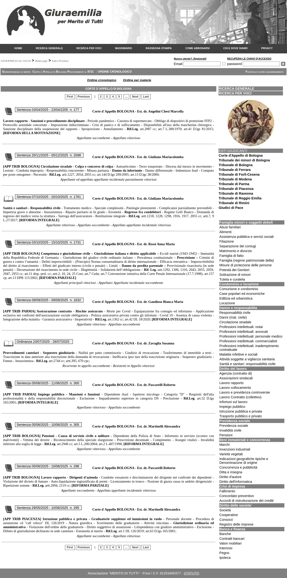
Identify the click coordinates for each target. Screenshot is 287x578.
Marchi (224, 444)
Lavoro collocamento (235, 388)
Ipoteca (225, 557)
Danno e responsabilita (238, 308)
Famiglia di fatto (231, 256)
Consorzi (226, 520)
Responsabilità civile (234, 313)
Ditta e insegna (230, 472)
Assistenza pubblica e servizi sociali (246, 237)
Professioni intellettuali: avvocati (243, 332)
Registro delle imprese (236, 524)
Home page (41, 61)
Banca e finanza (232, 529)
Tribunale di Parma (234, 184)
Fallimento (227, 491)
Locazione (227, 303)
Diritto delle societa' (235, 505)
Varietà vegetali (231, 454)
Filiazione (226, 241)
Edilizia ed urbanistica (235, 298)
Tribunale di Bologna (235, 165)
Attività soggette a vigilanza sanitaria (247, 359)
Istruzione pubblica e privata (240, 411)
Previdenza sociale (234, 421)
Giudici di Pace (231, 208)
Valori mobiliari (230, 543)
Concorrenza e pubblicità (238, 467)
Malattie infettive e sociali (238, 354)
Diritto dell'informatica (235, 482)
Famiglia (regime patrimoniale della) (246, 260)
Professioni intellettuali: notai (241, 327)
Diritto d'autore (230, 477)
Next (135, 97)
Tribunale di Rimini (234, 203)
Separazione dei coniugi (237, 246)
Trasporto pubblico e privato (240, 416)
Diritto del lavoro (233, 369)
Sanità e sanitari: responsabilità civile (247, 364)
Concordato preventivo (236, 496)
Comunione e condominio (238, 289)
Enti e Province (60, 61)
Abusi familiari (230, 227)
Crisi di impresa (232, 486)
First (70, 97)
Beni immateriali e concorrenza (244, 440)
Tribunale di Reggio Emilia (240, 198)
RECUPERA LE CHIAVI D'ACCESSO (249, 58)
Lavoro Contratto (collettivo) (240, 397)
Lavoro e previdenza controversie (244, 392)
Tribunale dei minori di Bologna (244, 160)
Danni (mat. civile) (233, 317)
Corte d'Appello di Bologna (241, 155)
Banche (225, 534)
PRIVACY (267, 48)
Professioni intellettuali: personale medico (250, 336)
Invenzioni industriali (234, 449)
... (126, 97)
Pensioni (226, 435)
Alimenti (225, 232)
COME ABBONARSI (197, 48)
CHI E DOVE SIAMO (235, 48)
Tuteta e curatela (232, 279)
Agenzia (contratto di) (235, 373)
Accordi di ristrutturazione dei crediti (246, 501)
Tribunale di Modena (235, 179)
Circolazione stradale (235, 322)
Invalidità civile (230, 430)
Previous (84, 97)
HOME (18, 48)
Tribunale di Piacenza (236, 189)
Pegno (224, 553)
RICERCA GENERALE (49, 48)
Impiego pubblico (232, 407)
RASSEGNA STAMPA (159, 48)
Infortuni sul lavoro (233, 402)
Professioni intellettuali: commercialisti (248, 341)
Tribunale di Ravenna (236, 193)
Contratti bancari (232, 538)
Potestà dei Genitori (234, 270)
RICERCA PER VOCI (88, 48)
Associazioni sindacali (236, 378)
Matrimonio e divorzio (235, 251)
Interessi (225, 548)
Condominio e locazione (239, 284)
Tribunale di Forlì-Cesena (239, 174)
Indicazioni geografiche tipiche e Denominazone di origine (243, 461)
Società (225, 510)
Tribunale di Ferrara (235, 170)
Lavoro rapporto (231, 383)
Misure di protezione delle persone (245, 265)
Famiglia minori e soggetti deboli (246, 222)
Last (146, 97)
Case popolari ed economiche (242, 294)
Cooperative (228, 515)
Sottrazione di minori (235, 275)
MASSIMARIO (123, 48)
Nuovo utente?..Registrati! (190, 58)
